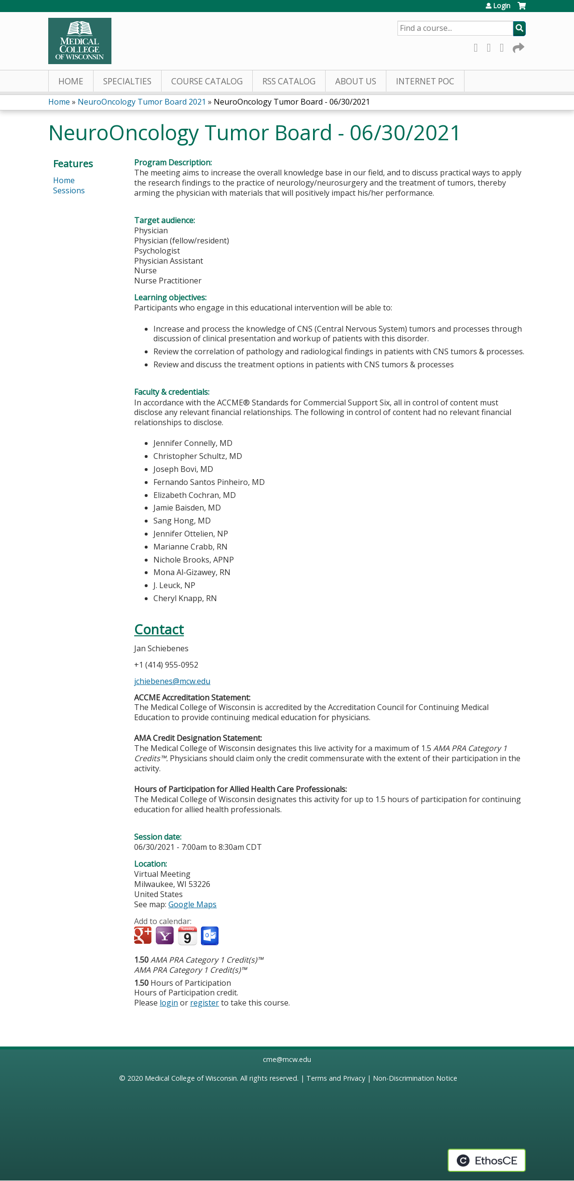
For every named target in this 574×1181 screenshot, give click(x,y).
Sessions (69, 190)
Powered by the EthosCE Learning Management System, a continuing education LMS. (487, 1160)
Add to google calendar (144, 936)
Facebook (478, 46)
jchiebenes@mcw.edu (172, 681)
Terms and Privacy (335, 1078)
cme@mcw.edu (287, 1059)
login (169, 1002)
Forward (517, 46)
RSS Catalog (288, 81)
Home (70, 81)
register (204, 1002)
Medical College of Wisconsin (191, 1078)
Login (501, 5)
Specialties (127, 81)
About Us (355, 81)
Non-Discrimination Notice (415, 1078)
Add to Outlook (210, 936)
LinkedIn (504, 46)
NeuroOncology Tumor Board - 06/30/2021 (292, 101)
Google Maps (192, 904)
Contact (159, 629)
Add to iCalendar (187, 935)
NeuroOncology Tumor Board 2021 (142, 101)
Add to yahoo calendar (166, 936)
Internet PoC (425, 81)
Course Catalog (207, 81)
